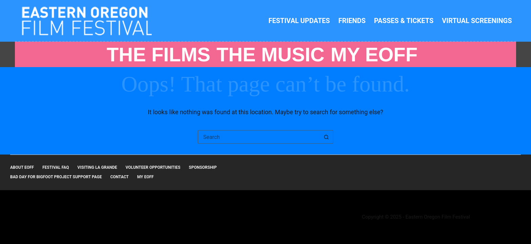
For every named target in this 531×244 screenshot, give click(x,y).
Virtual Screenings (477, 21)
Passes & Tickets (404, 21)
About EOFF (22, 167)
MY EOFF (374, 54)
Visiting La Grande (97, 167)
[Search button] (326, 137)
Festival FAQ (55, 167)
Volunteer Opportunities (153, 167)
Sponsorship (203, 167)
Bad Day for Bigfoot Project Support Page (56, 177)
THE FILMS (158, 54)
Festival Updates (299, 21)
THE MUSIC (270, 54)
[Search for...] (259, 137)
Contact (119, 177)
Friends (351, 21)
